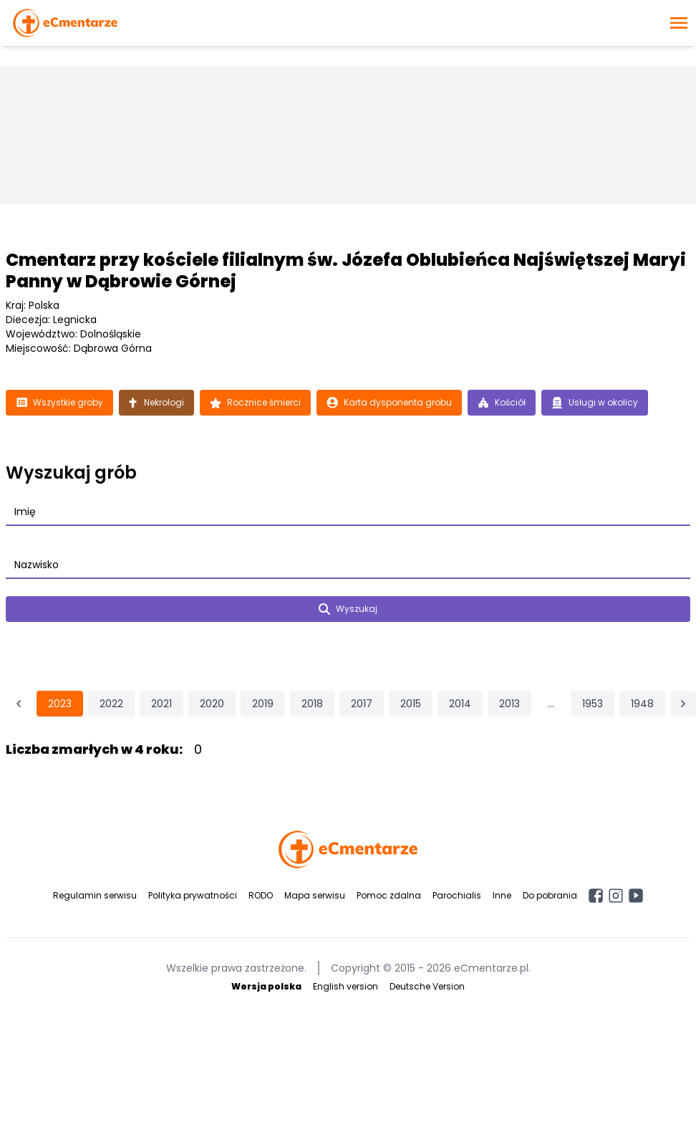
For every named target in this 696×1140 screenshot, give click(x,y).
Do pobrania (550, 895)
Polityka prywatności (192, 895)
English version (345, 986)
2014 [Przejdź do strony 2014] (460, 703)
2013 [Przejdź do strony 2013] (509, 703)
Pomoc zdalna (389, 895)
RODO (260, 895)
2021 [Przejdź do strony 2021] (161, 703)
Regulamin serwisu (95, 895)
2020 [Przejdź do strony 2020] (212, 703)
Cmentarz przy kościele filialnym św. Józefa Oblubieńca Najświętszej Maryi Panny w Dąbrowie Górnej (346, 270)
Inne (502, 895)
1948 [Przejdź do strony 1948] (642, 703)
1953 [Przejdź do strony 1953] (592, 703)
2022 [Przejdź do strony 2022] (111, 703)
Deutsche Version (427, 986)
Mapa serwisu (314, 895)
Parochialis (456, 895)
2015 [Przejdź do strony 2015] (410, 703)
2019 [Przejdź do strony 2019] (263, 703)
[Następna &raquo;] (683, 704)
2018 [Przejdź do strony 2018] (312, 703)
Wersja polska (266, 986)
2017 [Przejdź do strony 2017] (361, 703)
